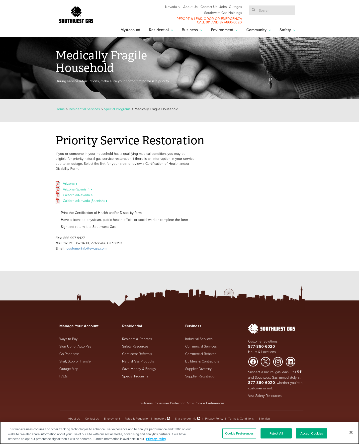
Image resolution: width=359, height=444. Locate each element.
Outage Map (68, 368)
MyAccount (130, 30)
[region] (179, 433)
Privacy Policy (214, 418)
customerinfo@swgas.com (86, 248)
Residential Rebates (137, 338)
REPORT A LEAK (189, 18)
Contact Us (208, 6)
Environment (224, 30)
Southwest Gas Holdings (223, 12)
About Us (190, 6)
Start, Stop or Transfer (75, 361)
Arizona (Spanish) (77, 189)
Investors (160, 418)
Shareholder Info (185, 418)
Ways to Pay (68, 338)
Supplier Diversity (198, 368)
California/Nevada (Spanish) (85, 200)
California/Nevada (78, 194)
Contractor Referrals (137, 353)
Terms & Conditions (241, 418)
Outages (235, 6)
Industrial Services (198, 338)
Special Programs (117, 108)
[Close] (351, 432)
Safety (287, 30)
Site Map (264, 418)
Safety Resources (135, 346)
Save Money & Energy (139, 368)
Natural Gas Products (138, 361)
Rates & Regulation (137, 418)
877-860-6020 (231, 22)
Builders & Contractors (202, 361)
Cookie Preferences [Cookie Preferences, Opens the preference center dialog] (239, 433)
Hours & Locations (262, 351)
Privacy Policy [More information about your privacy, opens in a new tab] (156, 439)
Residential (161, 30)
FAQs (63, 376)
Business (192, 30)
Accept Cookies (311, 433)
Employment (112, 418)
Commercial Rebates (200, 353)
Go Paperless (69, 353)
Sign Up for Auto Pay (75, 346)
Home (61, 108)
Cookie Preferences (209, 403)
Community (258, 30)
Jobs (223, 6)
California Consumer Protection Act (165, 403)
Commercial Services (201, 346)
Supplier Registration (200, 376)
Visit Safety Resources (264, 395)
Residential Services (84, 108)
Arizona (70, 183)
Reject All (276, 433)
